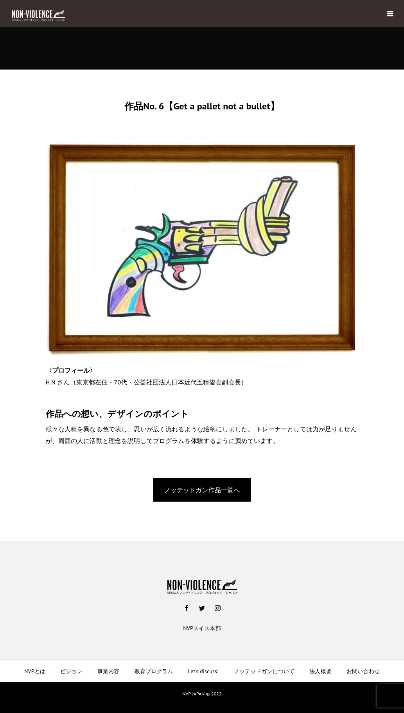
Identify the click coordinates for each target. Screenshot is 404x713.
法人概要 (320, 671)
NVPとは (34, 671)
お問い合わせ (363, 671)
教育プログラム (154, 671)
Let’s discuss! (203, 671)
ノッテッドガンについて (264, 671)
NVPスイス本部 (202, 628)
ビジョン (71, 671)
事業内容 (108, 671)
